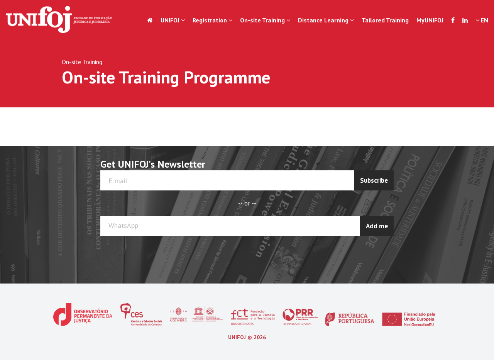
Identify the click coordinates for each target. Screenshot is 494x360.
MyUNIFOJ (429, 20)
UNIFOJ (173, 20)
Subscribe (374, 180)
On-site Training (265, 20)
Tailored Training (385, 20)
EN (481, 20)
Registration (212, 20)
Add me (377, 226)
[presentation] (363, 255)
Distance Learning (326, 20)
